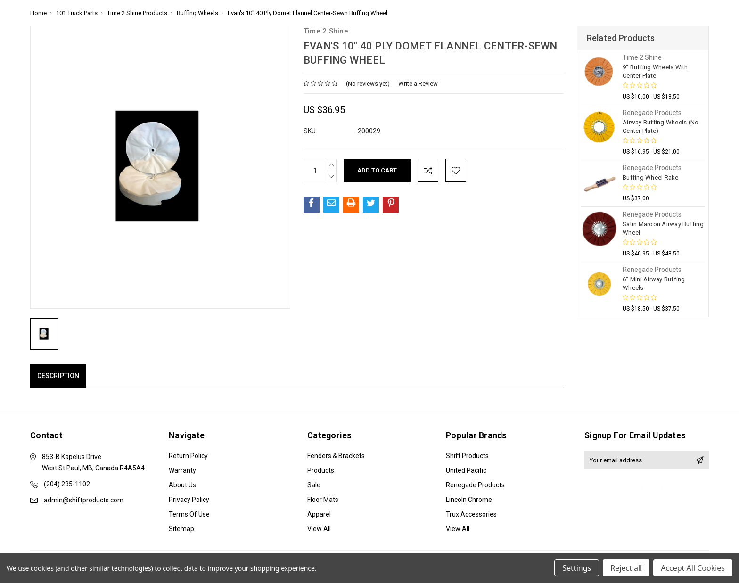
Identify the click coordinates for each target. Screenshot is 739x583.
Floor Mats (322, 499)
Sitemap (181, 529)
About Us (182, 485)
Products (320, 470)
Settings (576, 568)
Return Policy (188, 456)
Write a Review (418, 83)
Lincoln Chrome (469, 499)
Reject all (626, 568)
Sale (313, 485)
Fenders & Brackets (336, 456)
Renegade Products (475, 485)
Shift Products (467, 456)
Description (58, 375)
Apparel (319, 514)
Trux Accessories (471, 514)
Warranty (182, 470)
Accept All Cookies (693, 568)
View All (319, 529)
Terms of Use (189, 514)
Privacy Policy (189, 499)
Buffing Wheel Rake (651, 177)
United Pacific (466, 470)
